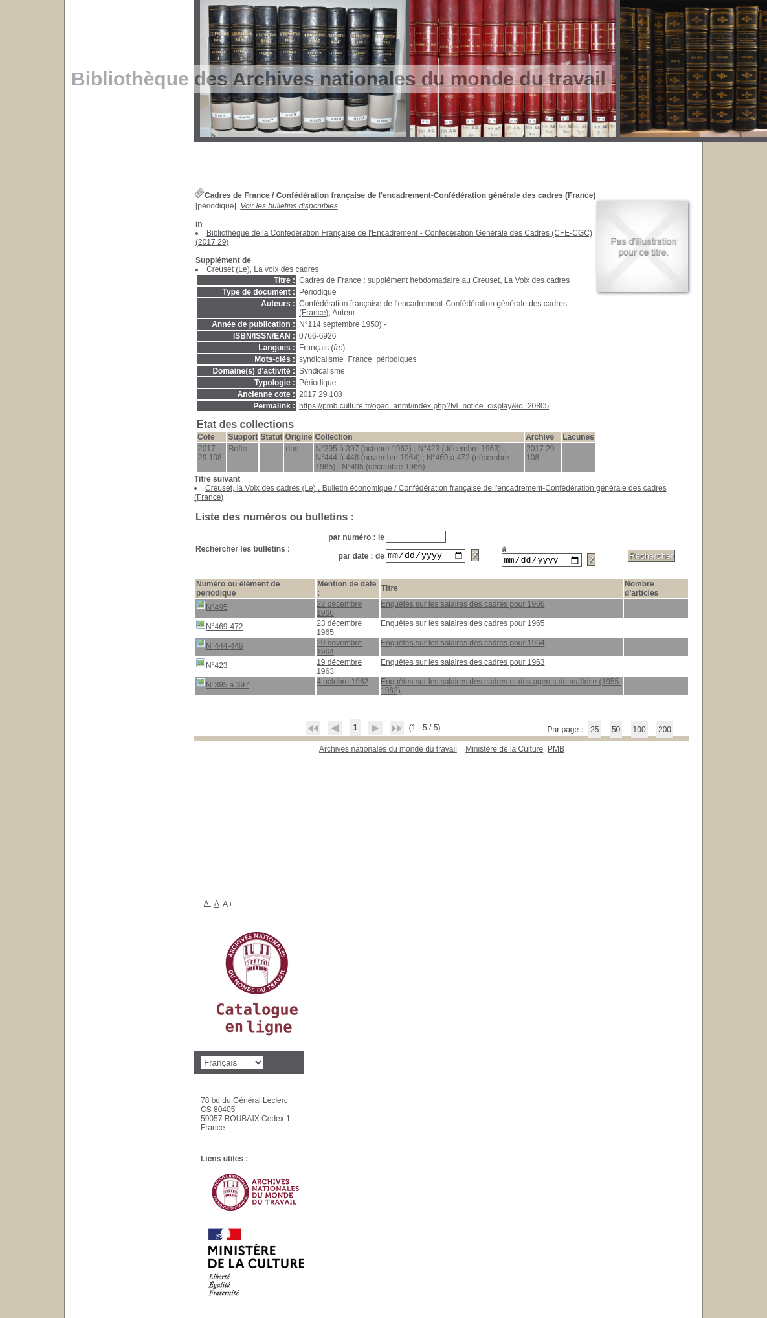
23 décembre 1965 (339, 630)
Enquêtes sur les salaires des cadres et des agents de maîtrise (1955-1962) (501, 688)
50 (616, 731)
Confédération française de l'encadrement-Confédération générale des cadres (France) (436, 195)
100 (639, 731)
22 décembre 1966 (339, 610)
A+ (228, 906)
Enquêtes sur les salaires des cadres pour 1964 (462, 644)
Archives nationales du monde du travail (388, 750)
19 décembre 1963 (339, 669)
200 (664, 731)
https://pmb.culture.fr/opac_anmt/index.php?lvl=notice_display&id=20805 (424, 405)
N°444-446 (219, 646)
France (360, 359)
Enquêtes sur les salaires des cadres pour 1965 (462, 625)
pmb (556, 750)
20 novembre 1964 (339, 649)
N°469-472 (219, 627)
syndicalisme (321, 359)
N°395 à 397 (222, 685)
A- (207, 905)
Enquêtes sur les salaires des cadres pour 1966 (462, 605)
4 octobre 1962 (342, 683)
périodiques (396, 359)
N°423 (211, 666)
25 (594, 731)
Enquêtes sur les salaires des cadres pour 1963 (462, 664)
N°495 (211, 607)
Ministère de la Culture (504, 750)
